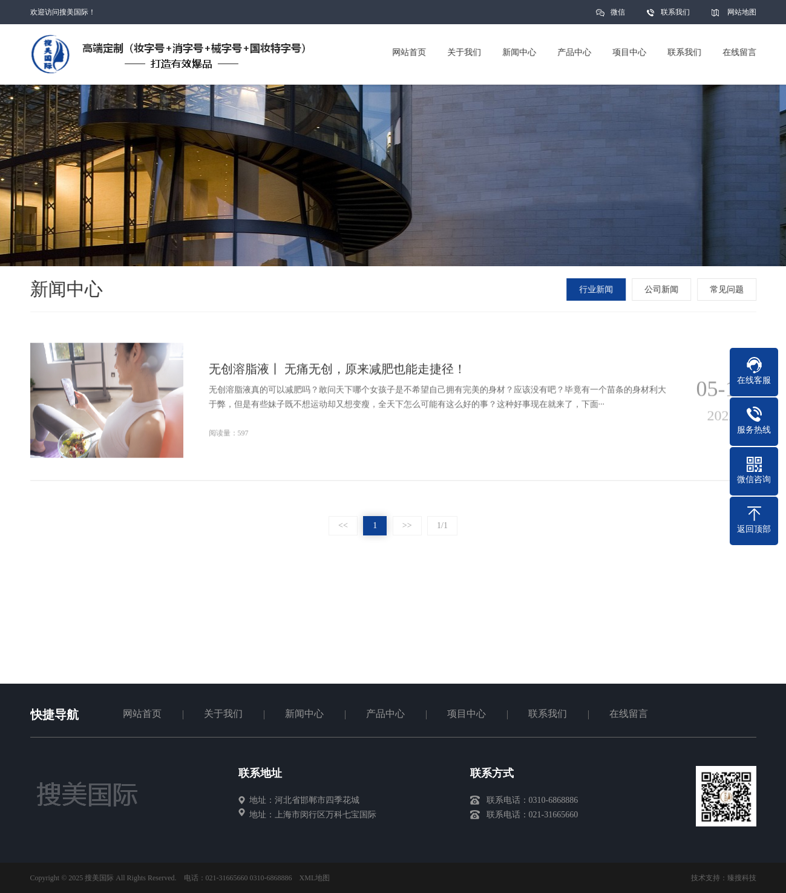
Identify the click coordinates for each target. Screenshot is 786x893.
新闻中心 (304, 713)
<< (343, 525)
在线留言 (628, 713)
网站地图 (741, 12)
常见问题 (728, 289)
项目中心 (466, 713)
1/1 (442, 525)
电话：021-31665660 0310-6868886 (238, 878)
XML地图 (315, 878)
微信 (618, 16)
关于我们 (223, 713)
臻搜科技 (741, 878)
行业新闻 (597, 289)
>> (407, 525)
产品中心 (385, 713)
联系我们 (675, 12)
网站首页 (142, 713)
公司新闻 (663, 289)
